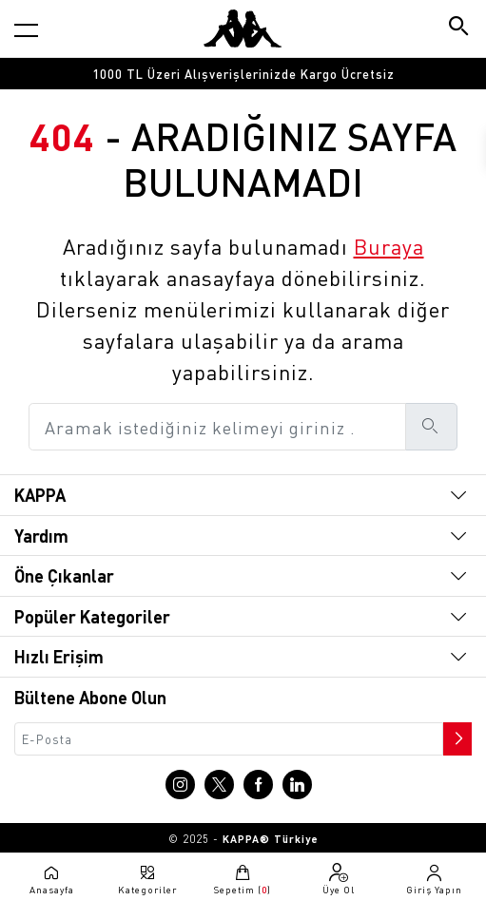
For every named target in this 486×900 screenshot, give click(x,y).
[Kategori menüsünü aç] (26, 30)
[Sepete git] (243, 879)
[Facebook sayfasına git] (258, 784)
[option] (243, 74)
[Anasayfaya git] (243, 29)
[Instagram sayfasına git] (180, 784)
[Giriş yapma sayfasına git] (434, 879)
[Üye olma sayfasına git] (339, 879)
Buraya (389, 246)
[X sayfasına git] (219, 784)
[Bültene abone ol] (455, 733)
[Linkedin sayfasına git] (297, 784)
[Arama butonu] (460, 28)
